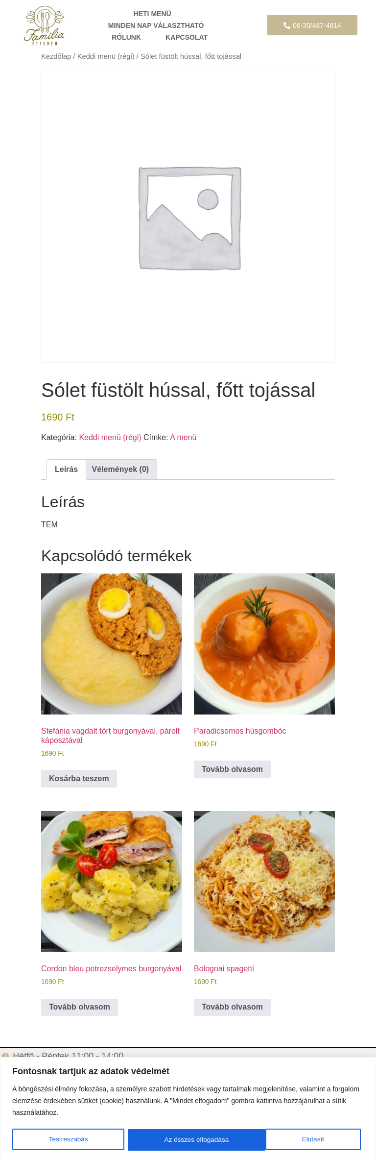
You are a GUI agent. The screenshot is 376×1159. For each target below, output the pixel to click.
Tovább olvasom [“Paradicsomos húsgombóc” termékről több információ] (232, 769)
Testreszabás (68, 1140)
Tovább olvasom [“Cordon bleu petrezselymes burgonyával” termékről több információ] (79, 1007)
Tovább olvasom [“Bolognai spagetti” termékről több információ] (232, 1007)
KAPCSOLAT (186, 37)
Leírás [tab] (66, 469)
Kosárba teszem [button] (79, 778)
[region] (188, 1108)
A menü (183, 437)
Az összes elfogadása (294, 1140)
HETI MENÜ (152, 14)
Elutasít (175, 1140)
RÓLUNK (126, 37)
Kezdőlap (56, 56)
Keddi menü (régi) (106, 56)
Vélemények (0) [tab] (120, 469)
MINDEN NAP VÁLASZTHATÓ (156, 25)
